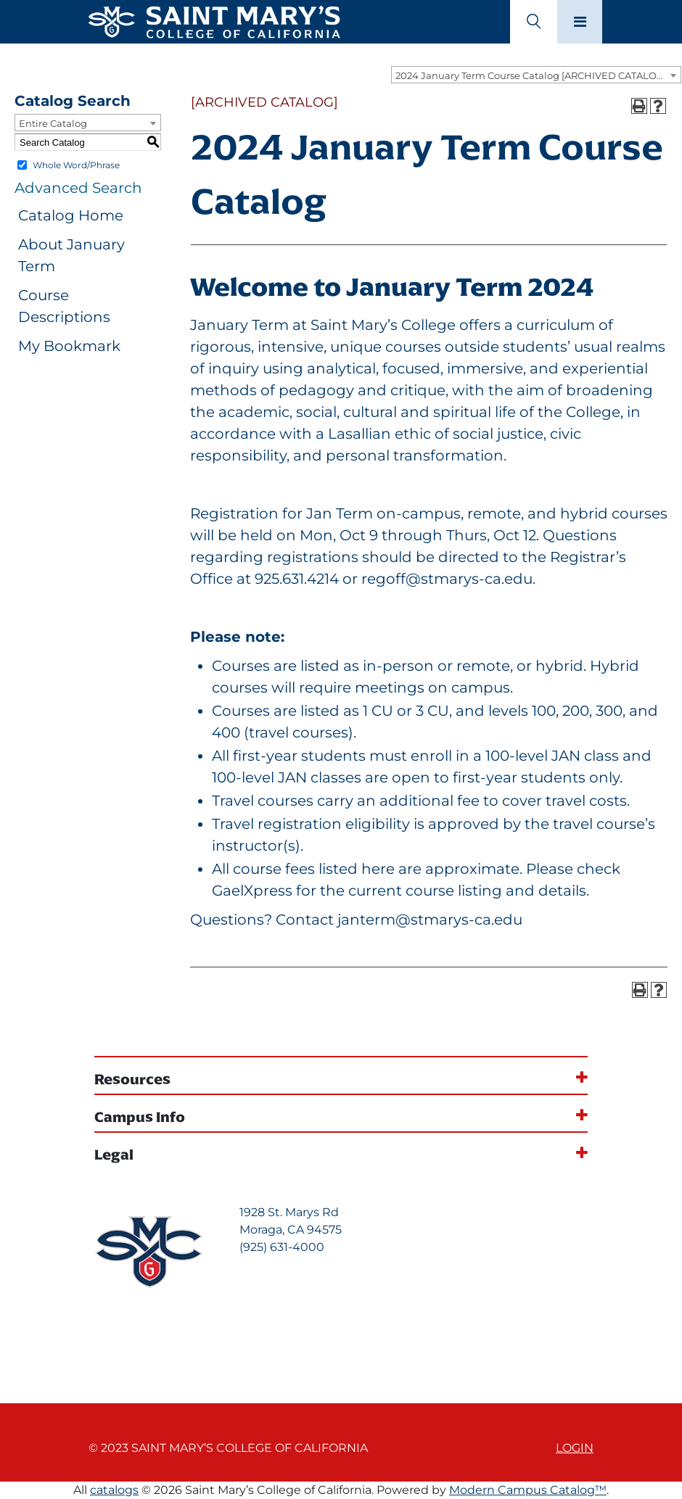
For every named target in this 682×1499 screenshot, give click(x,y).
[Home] (214, 20)
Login (574, 1448)
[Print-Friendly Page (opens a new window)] (639, 106)
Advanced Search (78, 188)
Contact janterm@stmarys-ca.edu (399, 919)
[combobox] (536, 74)
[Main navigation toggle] (579, 22)
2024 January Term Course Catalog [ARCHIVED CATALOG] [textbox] (531, 75)
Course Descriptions (64, 306)
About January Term (71, 255)
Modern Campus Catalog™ (528, 1490)
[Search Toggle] (533, 22)
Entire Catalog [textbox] (53, 123)
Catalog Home (70, 215)
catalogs (114, 1490)
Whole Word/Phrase (76, 165)
